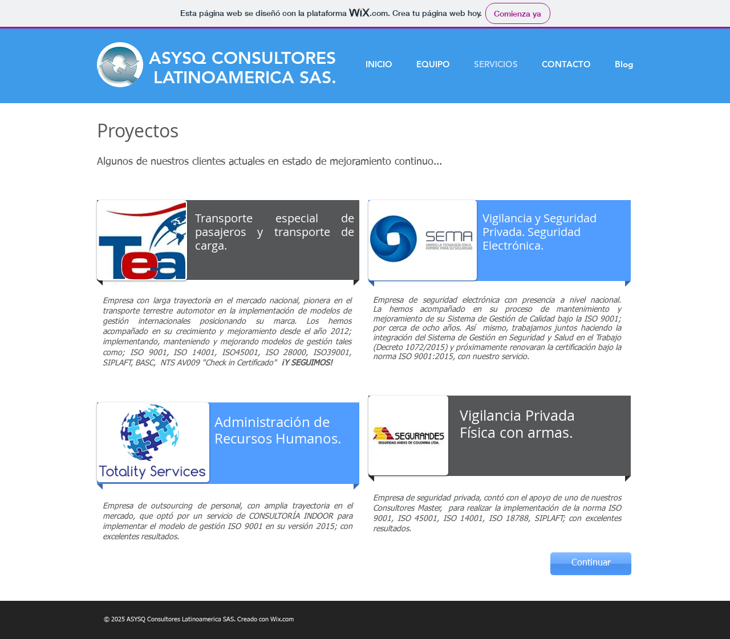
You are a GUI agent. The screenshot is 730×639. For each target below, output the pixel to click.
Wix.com (282, 619)
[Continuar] (590, 563)
